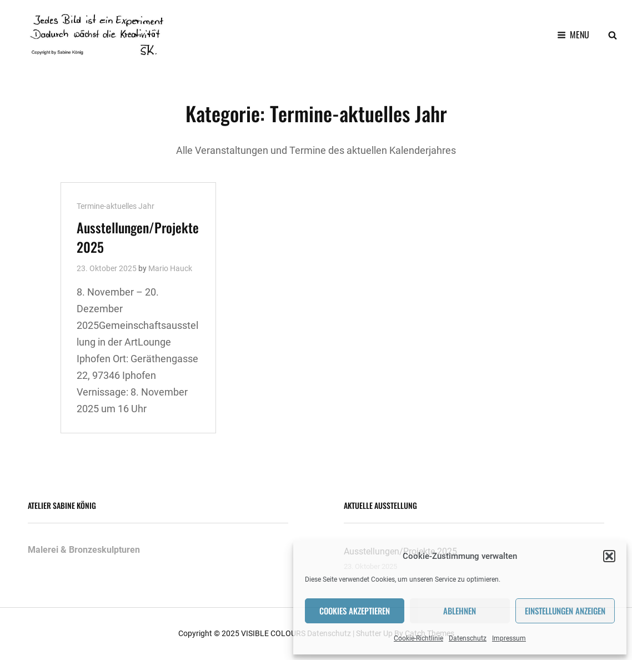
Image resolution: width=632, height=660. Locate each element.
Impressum (509, 638)
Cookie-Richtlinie (418, 638)
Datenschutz (467, 638)
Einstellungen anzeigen (565, 610)
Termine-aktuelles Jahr (115, 206)
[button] (609, 556)
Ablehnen (459, 610)
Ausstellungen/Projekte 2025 (138, 237)
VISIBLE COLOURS (273, 633)
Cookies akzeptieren (354, 610)
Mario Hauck (170, 268)
